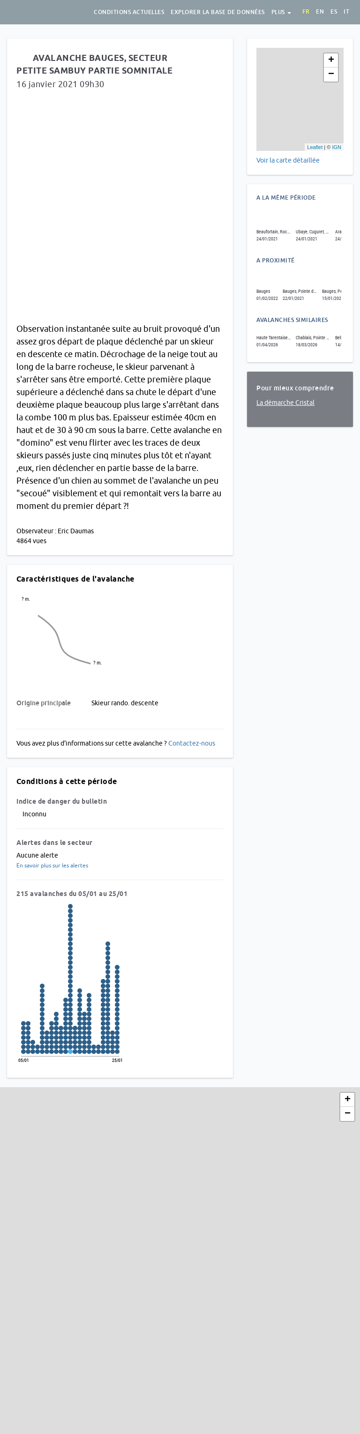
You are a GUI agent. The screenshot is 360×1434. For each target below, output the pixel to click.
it (346, 11)
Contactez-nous (191, 743)
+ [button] (331, 60)
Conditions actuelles (129, 12)
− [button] (331, 74)
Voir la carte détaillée (288, 160)
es (333, 11)
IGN (336, 147)
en (320, 11)
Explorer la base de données (218, 12)
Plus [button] (281, 12)
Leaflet (314, 147)
